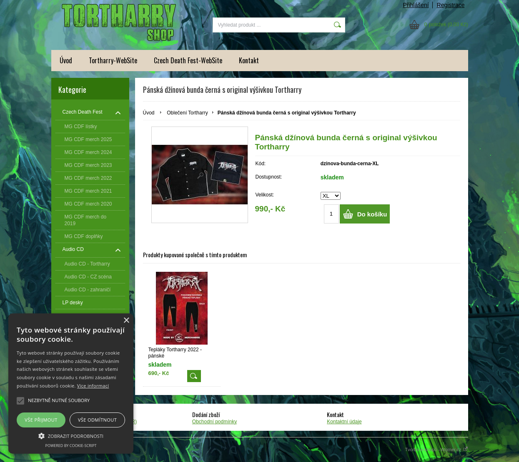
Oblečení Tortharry (187, 113)
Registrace (451, 5)
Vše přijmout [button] (41, 420)
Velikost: (265, 195)
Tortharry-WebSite (113, 60)
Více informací (93, 386)
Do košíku (372, 214)
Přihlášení (416, 5)
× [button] (126, 321)
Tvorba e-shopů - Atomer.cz (436, 449)
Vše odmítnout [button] (97, 420)
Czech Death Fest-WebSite (188, 60)
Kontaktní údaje (344, 422)
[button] (71, 435)
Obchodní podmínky (214, 422)
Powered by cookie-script (71, 445)
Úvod (66, 60)
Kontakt (249, 60)
